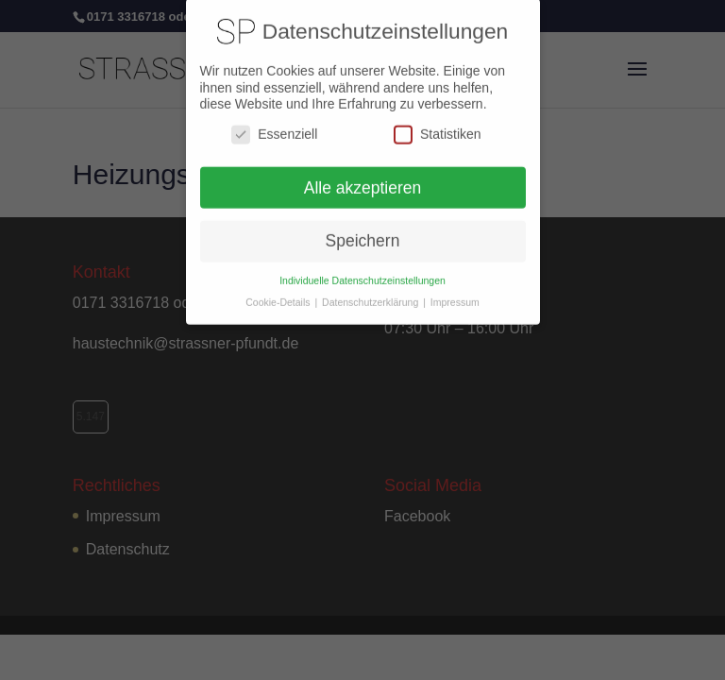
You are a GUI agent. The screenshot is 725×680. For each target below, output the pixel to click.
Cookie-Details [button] (278, 295)
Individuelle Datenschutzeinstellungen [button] (362, 274)
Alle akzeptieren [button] (363, 180)
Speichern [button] (363, 234)
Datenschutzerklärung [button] (371, 295)
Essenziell (274, 127)
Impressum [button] (455, 295)
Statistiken (437, 127)
